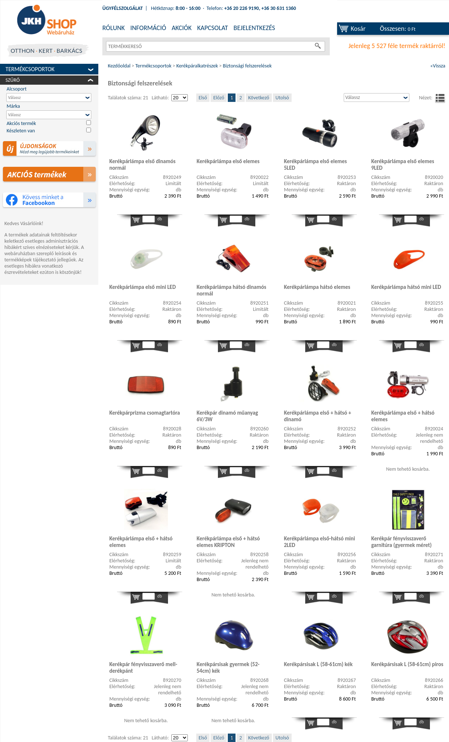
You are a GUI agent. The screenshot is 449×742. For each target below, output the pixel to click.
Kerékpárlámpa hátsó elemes (317, 287)
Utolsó (282, 98)
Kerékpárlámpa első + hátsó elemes (402, 416)
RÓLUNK (113, 28)
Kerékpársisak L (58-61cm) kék (318, 664)
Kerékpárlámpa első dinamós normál (142, 164)
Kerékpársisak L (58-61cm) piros (407, 664)
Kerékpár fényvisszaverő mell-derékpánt (143, 667)
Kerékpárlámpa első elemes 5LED (315, 164)
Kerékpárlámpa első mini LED (142, 287)
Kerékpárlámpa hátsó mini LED (406, 287)
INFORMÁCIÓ (148, 28)
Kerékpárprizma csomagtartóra (144, 412)
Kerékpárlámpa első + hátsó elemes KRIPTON (228, 541)
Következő (258, 98)
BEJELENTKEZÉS (254, 28)
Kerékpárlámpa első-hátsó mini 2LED (319, 541)
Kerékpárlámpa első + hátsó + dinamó (317, 416)
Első (203, 98)
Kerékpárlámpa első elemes (228, 161)
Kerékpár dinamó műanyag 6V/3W (227, 416)
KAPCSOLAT (212, 28)
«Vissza (437, 66)
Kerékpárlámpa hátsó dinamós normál (231, 290)
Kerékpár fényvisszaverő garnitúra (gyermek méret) (401, 541)
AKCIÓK (181, 28)
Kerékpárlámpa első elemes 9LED (402, 164)
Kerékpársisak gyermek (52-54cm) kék (228, 667)
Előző (218, 98)
